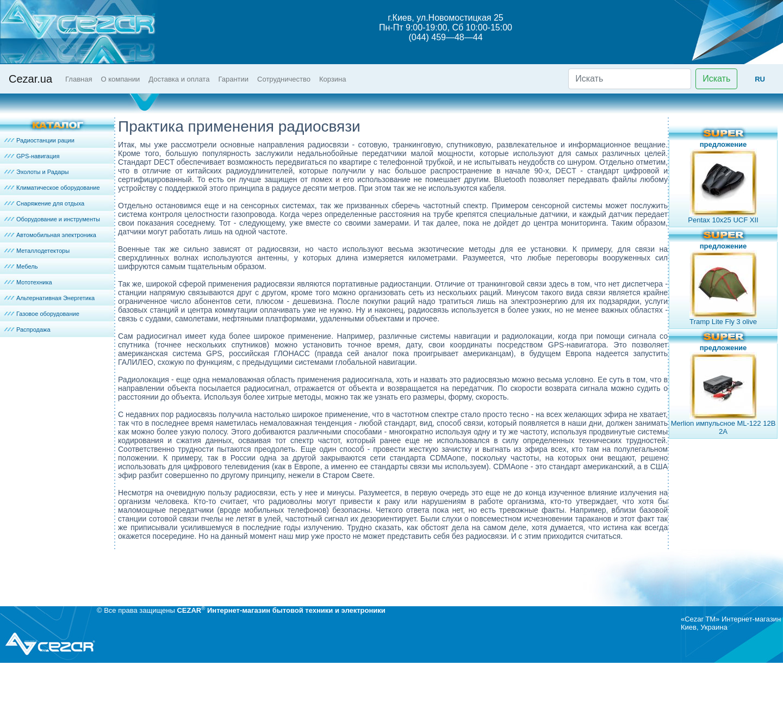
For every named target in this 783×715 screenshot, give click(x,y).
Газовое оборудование (47, 313)
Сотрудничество (283, 79)
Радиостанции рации (45, 140)
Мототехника (34, 282)
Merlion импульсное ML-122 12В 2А (723, 427)
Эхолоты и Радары (42, 172)
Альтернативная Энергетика (55, 298)
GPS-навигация (37, 156)
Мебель (27, 266)
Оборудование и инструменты (58, 219)
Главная (78, 79)
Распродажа (33, 329)
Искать (716, 78)
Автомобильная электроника (56, 235)
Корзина (332, 79)
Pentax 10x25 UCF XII (723, 220)
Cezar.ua (30, 79)
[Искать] (629, 79)
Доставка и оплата (178, 79)
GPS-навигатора (577, 344)
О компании (120, 79)
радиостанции (406, 283)
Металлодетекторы (43, 250)
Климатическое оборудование (58, 187)
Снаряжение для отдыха (50, 203)
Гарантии (233, 79)
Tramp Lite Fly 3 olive (723, 322)
